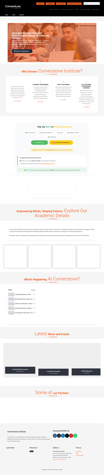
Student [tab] (21, 15)
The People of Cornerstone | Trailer (23, 314)
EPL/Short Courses (11, 465)
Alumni (31, 452)
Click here (86, 108)
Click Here (40, 102)
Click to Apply (17, 102)
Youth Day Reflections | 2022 (23, 295)
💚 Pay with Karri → (39, 144)
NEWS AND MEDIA (86, 9)
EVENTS (76, 9)
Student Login (60, 3)
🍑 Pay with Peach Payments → (61, 144)
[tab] (22, 296)
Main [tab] (6, 15)
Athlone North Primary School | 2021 (23, 309)
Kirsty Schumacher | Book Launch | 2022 (23, 300)
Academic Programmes (12, 452)
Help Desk (40, 3)
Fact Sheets (9, 461)
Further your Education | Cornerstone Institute (23, 305)
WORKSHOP (95, 9)
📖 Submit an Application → (22, 51)
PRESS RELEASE (54, 9)
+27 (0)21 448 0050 (60, 461)
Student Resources (35, 457)
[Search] (98, 3)
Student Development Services (38, 461)
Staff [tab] (13, 15)
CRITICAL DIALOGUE (67, 9)
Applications (50, 3)
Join (7, 457)
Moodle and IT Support (74, 3)
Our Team (11, 457)
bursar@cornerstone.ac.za (47, 165)
